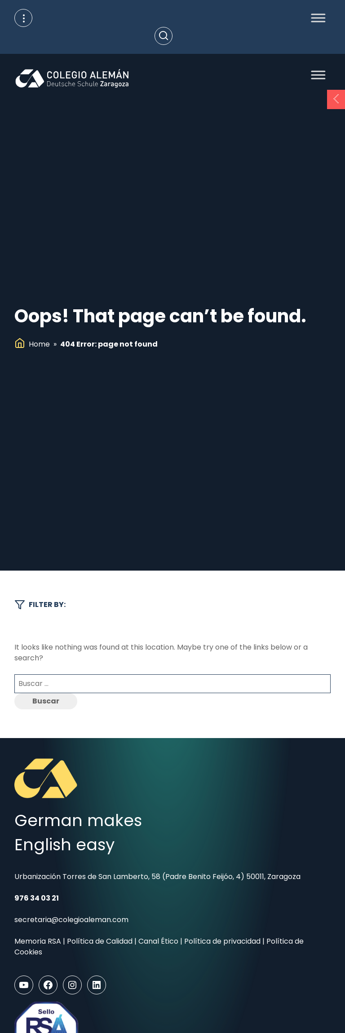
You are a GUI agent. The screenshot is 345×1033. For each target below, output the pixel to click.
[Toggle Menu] (315, 17)
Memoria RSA (37, 941)
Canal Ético (158, 941)
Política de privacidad (222, 941)
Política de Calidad (100, 941)
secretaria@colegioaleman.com (71, 919)
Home (39, 344)
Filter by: (40, 604)
